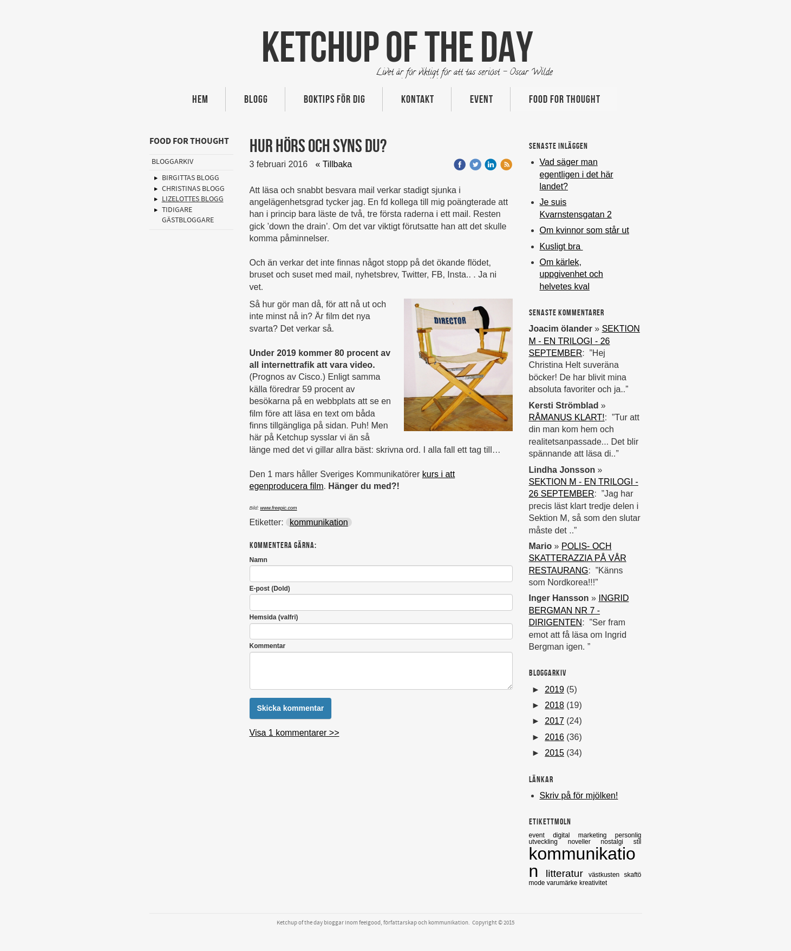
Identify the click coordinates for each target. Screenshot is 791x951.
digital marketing (584, 835)
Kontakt (417, 99)
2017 (554, 720)
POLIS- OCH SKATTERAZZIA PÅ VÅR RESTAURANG (577, 558)
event (541, 835)
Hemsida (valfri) (274, 617)
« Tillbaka (334, 164)
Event (481, 99)
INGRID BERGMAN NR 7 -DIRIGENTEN (579, 610)
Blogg (256, 99)
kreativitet (593, 883)
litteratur (567, 873)
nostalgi (617, 842)
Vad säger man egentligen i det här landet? (576, 174)
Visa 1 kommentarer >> (294, 732)
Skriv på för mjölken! (579, 795)
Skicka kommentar (290, 708)
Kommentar (268, 646)
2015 (554, 752)
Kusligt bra (561, 246)
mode (538, 883)
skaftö (632, 875)
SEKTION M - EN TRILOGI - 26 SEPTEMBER (584, 341)
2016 (554, 737)
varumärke (563, 883)
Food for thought (564, 99)
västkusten (606, 875)
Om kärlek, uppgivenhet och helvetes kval (571, 274)
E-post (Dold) (270, 588)
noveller (584, 842)
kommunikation (319, 522)
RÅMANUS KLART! (567, 417)
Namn (258, 560)
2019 (554, 689)
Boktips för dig (334, 99)
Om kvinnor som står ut (584, 230)
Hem (200, 99)
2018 (554, 705)
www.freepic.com (278, 508)
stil (637, 842)
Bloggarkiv (172, 162)
